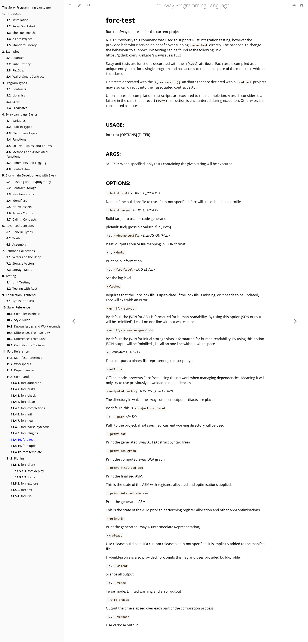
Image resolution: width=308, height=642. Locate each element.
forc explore (24, 483)
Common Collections (18, 251)
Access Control (19, 213)
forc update (25, 446)
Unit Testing (18, 282)
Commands (18, 377)
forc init (21, 414)
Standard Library (21, 45)
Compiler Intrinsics (23, 314)
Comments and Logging (26, 163)
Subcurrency (18, 64)
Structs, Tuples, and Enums (29, 146)
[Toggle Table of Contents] (69, 5)
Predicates (16, 108)
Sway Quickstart (20, 26)
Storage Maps (19, 270)
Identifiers (16, 201)
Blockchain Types (21, 133)
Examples (10, 51)
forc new (22, 420)
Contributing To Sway (25, 345)
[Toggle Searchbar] (88, 5)
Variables (16, 121)
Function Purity (20, 194)
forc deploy (29, 471)
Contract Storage (21, 188)
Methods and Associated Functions (27, 154)
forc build (23, 389)
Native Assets (19, 207)
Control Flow (18, 169)
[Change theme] (79, 5)
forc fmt (21, 490)
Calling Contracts (21, 219)
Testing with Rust (21, 288)
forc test (22, 439)
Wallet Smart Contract (25, 76)
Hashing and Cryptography (28, 182)
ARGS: (113, 153)
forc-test (120, 20)
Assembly (16, 244)
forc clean (23, 402)
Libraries (15, 95)
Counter (15, 58)
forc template (26, 452)
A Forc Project (19, 39)
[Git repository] (301, 5)
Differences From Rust (26, 339)
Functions (16, 139)
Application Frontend (19, 295)
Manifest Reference (24, 358)
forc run (27, 477)
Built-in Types (19, 127)
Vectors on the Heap (23, 257)
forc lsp (21, 496)
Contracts (16, 89)
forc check (23, 395)
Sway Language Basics (19, 114)
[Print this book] (294, 5)
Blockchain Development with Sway (29, 175)
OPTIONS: (118, 183)
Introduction (12, 14)
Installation (17, 20)
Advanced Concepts (18, 226)
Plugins (15, 458)
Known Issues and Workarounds (33, 326)
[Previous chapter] (73, 321)
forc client (23, 465)
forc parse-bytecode (30, 427)
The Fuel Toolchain (22, 33)
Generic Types (19, 232)
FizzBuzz (15, 70)
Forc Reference (15, 351)
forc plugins (24, 433)
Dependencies (20, 370)
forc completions (28, 408)
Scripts (14, 102)
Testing (9, 276)
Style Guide (18, 320)
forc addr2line (26, 383)
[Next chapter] (295, 321)
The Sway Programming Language (26, 7)
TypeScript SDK (20, 301)
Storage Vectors (20, 263)
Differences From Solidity (28, 333)
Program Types (14, 83)
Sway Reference (16, 307)
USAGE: (115, 124)
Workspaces (18, 364)
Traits (13, 238)
